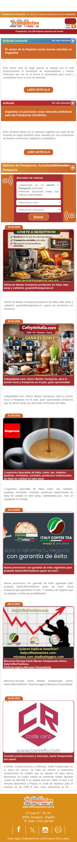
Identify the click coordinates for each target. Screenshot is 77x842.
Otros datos (62, 838)
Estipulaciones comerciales (38, 838)
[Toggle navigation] (70, 21)
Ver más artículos (61, 40)
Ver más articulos (61, 103)
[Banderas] (70, 26)
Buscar (38, 216)
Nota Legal (13, 838)
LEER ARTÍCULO (38, 89)
